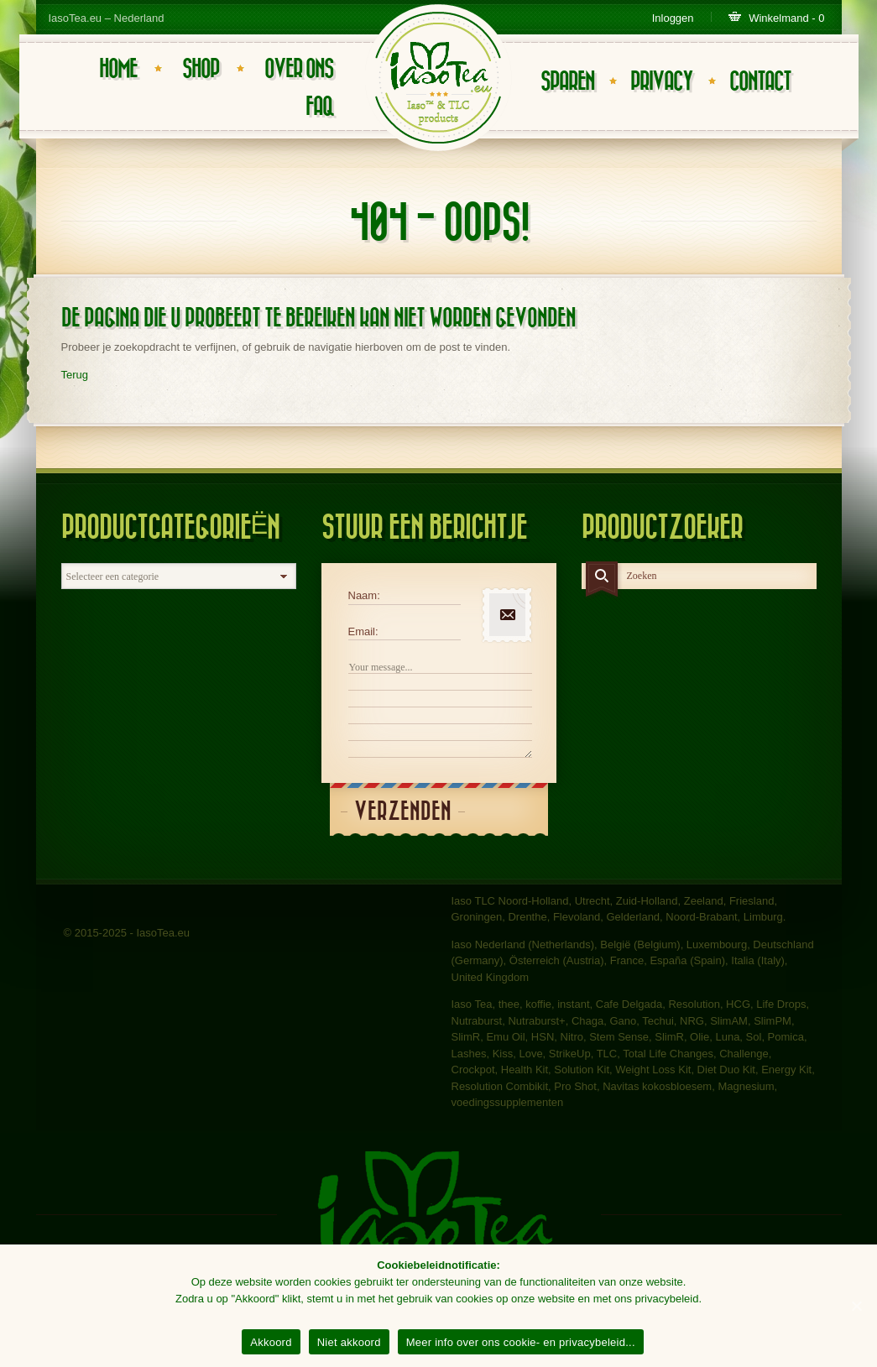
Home (118, 69)
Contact (760, 81)
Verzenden (403, 812)
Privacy (661, 81)
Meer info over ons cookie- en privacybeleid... (520, 1342)
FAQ (319, 107)
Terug (75, 374)
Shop (200, 69)
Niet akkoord (349, 1342)
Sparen (567, 81)
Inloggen (673, 18)
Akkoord (270, 1342)
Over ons (298, 69)
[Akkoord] (856, 1305)
